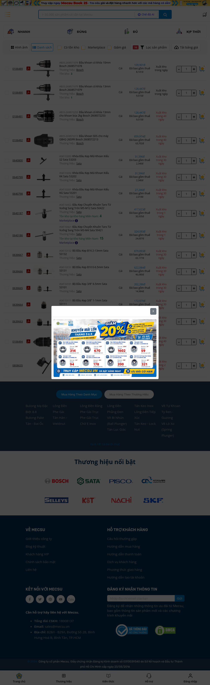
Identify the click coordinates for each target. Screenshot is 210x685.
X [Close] (153, 311)
